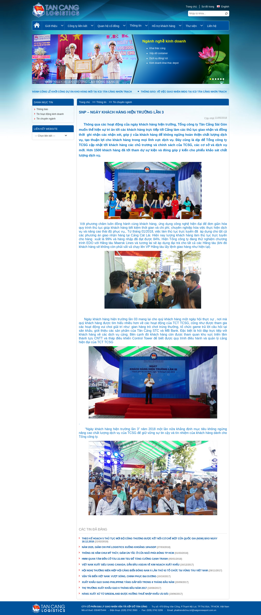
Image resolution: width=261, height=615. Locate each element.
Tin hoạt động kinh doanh (50, 114)
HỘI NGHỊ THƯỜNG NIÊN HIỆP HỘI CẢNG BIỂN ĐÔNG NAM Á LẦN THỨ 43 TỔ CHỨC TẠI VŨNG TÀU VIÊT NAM (145, 570)
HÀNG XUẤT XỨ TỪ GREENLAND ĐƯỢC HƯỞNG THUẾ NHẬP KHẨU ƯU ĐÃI (125, 593)
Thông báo (42, 109)
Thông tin (101, 102)
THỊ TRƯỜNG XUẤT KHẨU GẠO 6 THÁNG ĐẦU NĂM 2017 (114, 588)
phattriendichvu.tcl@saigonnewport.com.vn (195, 610)
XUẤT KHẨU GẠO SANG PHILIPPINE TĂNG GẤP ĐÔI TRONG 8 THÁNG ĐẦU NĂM (128, 582)
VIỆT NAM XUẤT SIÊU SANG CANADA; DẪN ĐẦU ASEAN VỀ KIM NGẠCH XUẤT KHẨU (130, 564)
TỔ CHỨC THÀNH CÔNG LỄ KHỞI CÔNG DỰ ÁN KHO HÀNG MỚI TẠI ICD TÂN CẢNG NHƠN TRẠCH (75, 91)
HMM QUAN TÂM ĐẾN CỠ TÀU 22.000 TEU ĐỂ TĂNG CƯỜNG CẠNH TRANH (125, 558)
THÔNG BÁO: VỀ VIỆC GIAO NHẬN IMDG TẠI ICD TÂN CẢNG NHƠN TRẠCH (183, 91)
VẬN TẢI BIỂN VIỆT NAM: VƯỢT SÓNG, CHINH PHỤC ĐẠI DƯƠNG (119, 576)
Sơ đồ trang (208, 6)
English (223, 6)
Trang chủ (191, 6)
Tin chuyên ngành (122, 102)
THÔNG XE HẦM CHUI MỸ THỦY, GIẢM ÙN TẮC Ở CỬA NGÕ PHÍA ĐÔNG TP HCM (128, 553)
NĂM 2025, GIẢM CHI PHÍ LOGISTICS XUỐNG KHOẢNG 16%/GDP (119, 547)
